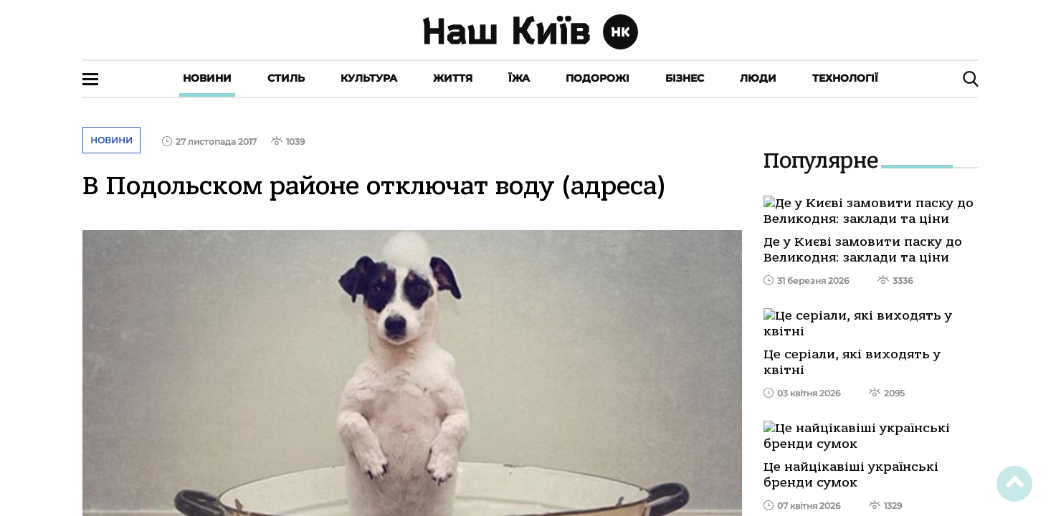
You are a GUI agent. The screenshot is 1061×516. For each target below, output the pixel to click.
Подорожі (597, 78)
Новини (207, 78)
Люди (758, 78)
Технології (845, 78)
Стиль (286, 78)
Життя (452, 78)
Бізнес (684, 78)
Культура (369, 78)
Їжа (519, 78)
